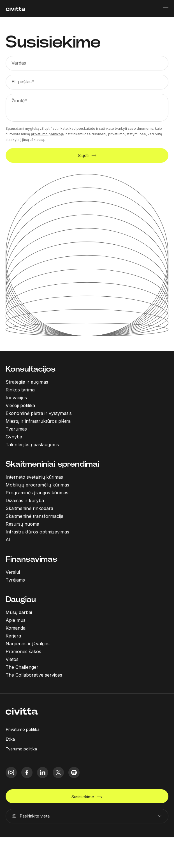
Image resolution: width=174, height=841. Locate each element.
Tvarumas (16, 429)
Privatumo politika (23, 729)
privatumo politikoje (47, 134)
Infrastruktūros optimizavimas (37, 532)
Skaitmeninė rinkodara (29, 508)
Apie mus (15, 620)
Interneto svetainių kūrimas (34, 477)
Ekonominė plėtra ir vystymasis (39, 413)
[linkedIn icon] (42, 772)
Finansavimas (31, 559)
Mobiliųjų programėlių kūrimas (37, 485)
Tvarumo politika (21, 749)
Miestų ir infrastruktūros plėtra (38, 421)
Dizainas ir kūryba (25, 500)
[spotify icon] (74, 772)
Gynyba (14, 437)
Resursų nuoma (22, 524)
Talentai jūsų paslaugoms (32, 444)
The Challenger (22, 667)
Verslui (13, 572)
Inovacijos (16, 397)
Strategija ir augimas (27, 382)
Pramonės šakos (23, 651)
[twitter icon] (58, 772)
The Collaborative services (34, 675)
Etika (10, 739)
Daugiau (21, 599)
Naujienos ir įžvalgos (28, 643)
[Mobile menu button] (165, 8)
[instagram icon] (11, 772)
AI (8, 539)
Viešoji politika (20, 405)
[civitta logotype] (15, 9)
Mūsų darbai (19, 612)
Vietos (12, 659)
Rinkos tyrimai (20, 390)
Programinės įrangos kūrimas (37, 492)
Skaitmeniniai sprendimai (52, 464)
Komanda (15, 628)
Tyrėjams (15, 580)
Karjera (13, 636)
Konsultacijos (30, 369)
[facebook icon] (27, 772)
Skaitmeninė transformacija (34, 516)
